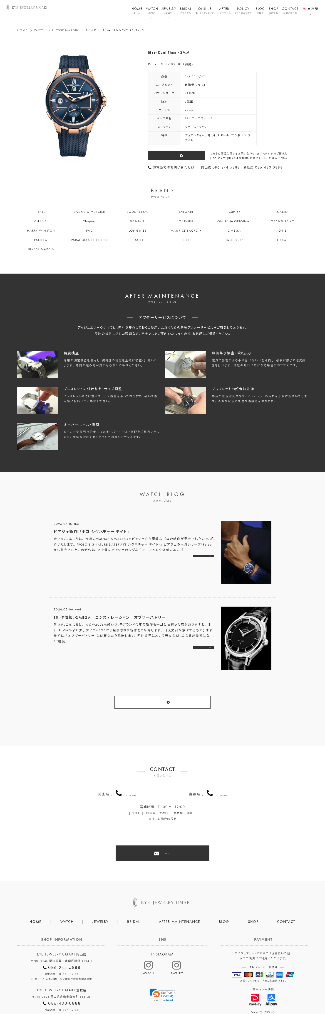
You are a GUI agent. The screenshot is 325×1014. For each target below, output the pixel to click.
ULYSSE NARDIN (65, 30)
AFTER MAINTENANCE (179, 889)
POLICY (243, 10)
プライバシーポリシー (142, 996)
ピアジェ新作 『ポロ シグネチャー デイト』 (91, 531)
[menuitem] (310, 5)
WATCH (152, 10)
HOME (136, 10)
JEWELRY (169, 10)
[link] (162, 962)
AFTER (224, 10)
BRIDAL (186, 10)
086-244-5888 (130, 770)
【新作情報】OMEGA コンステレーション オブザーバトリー (110, 617)
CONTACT (290, 10)
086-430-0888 (221, 770)
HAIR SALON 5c (179, 996)
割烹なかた (209, 996)
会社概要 (110, 996)
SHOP (273, 10)
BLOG (260, 10)
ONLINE (204, 10)
